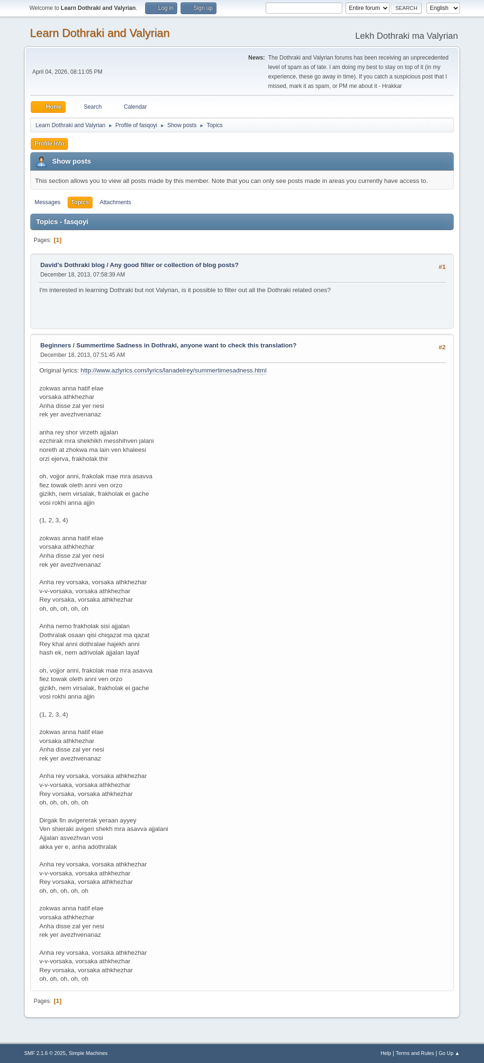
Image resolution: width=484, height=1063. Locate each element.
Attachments (115, 202)
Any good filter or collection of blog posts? (174, 264)
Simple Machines (88, 1053)
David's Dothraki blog (72, 264)
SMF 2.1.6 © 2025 (45, 1053)
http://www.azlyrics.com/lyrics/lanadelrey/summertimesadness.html (174, 370)
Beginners (55, 345)
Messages (47, 202)
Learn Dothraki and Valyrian (100, 32)
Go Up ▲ (449, 1053)
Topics (80, 202)
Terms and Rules (415, 1053)
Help (385, 1053)
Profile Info (49, 143)
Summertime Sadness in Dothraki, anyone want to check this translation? (187, 345)
